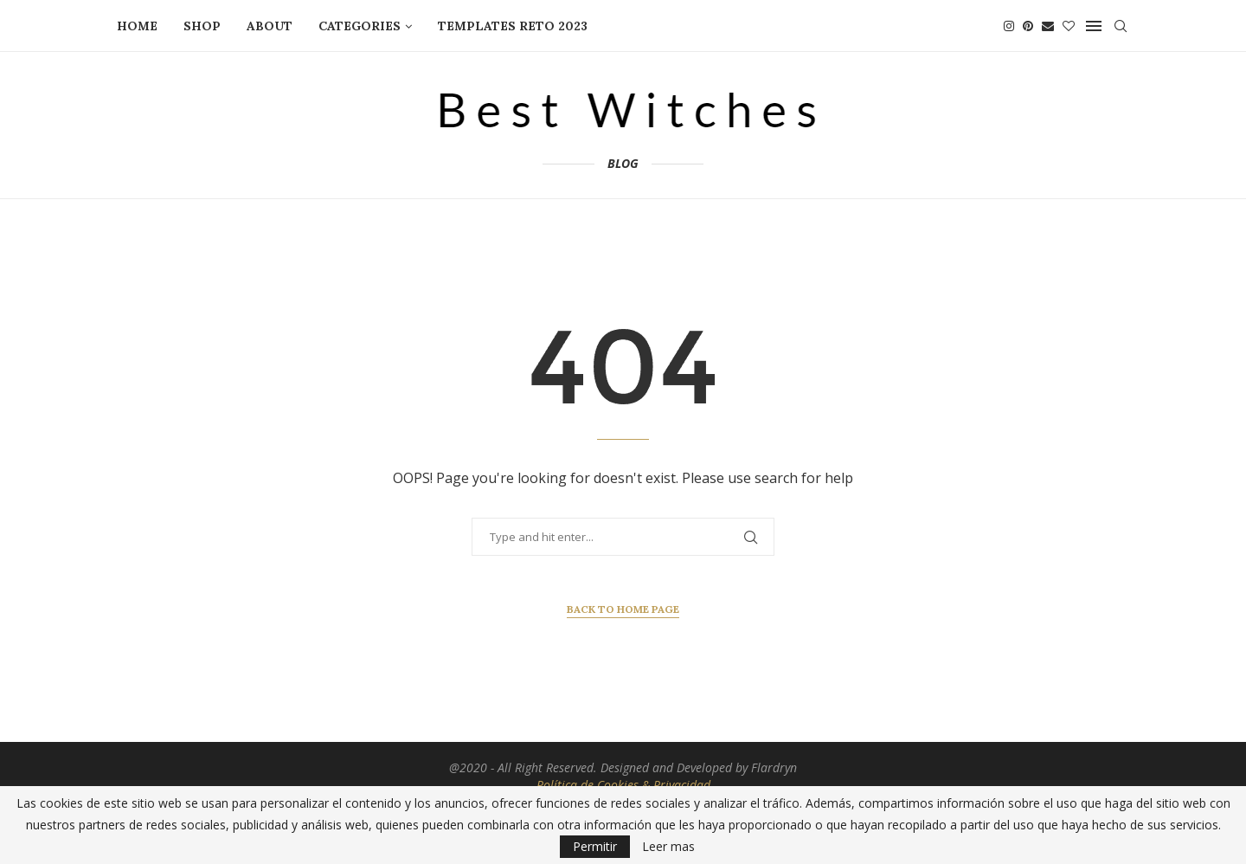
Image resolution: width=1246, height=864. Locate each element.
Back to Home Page (623, 609)
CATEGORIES (359, 26)
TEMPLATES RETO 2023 (513, 26)
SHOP (202, 26)
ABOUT (269, 26)
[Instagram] (1009, 26)
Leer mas (668, 847)
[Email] (1048, 26)
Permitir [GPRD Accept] (595, 846)
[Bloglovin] (1069, 26)
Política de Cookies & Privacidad (623, 785)
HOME (137, 26)
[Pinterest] (1028, 26)
